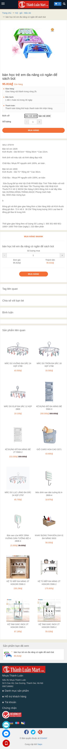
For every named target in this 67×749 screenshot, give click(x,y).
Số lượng (6, 121)
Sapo (39, 744)
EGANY (43, 738)
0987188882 (7, 686)
